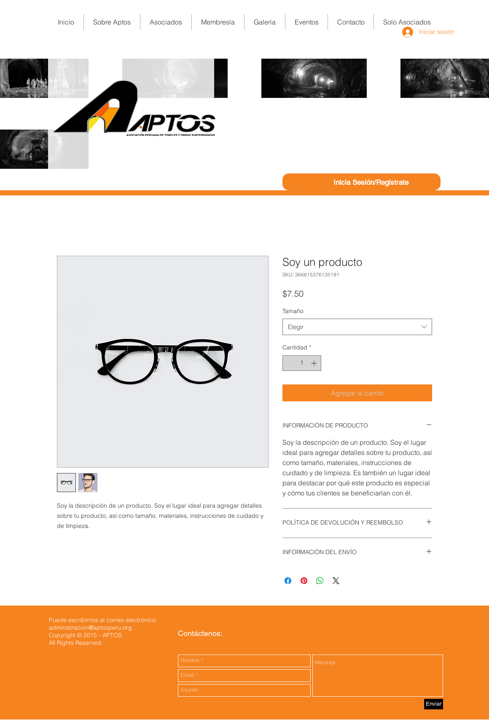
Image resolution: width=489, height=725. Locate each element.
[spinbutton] (301, 363)
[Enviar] (433, 704)
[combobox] (357, 327)
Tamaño (293, 311)
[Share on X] (336, 581)
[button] (218, 22)
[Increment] (314, 363)
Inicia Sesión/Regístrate (370, 182)
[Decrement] (289, 363)
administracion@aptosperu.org (90, 627)
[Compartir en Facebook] (288, 581)
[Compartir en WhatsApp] (320, 581)
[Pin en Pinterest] (304, 581)
